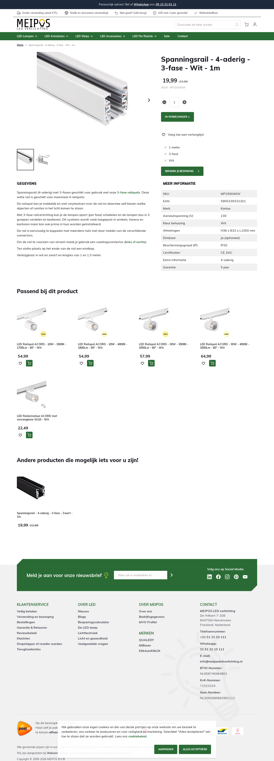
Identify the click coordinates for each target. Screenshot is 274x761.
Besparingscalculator (93, 622)
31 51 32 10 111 (212, 649)
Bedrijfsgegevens (152, 617)
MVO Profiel (148, 622)
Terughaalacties (29, 649)
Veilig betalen (27, 611)
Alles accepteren (195, 749)
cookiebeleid (137, 736)
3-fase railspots (128, 192)
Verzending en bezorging (35, 617)
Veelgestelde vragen (93, 644)
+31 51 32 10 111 (213, 637)
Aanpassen (165, 749)
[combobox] (207, 24)
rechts (140, 242)
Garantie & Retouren (32, 627)
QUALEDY (146, 640)
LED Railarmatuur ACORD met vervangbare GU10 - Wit (37, 417)
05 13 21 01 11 (166, 4)
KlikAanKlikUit (149, 651)
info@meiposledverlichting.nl (221, 661)
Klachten (23, 638)
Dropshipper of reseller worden (39, 644)
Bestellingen (26, 622)
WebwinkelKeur (57, 753)
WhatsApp (141, 4)
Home (20, 45)
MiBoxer (145, 645)
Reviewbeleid (27, 633)
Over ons (145, 611)
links (128, 242)
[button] (254, 24)
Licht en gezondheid (93, 638)
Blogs (82, 617)
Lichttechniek (88, 633)
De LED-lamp (87, 627)
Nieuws (83, 611)
